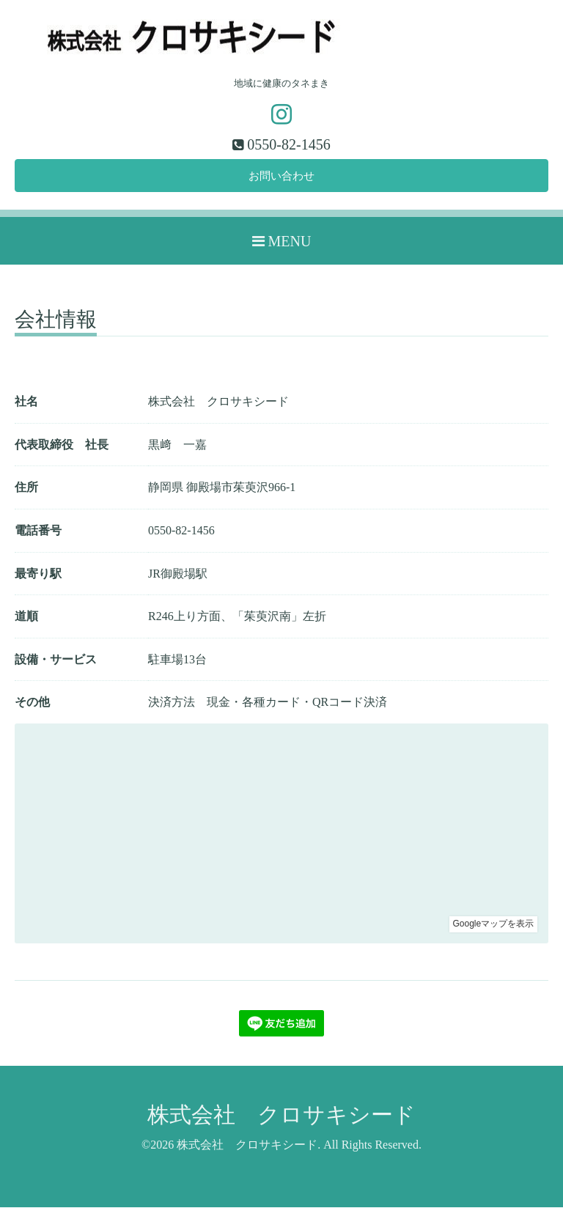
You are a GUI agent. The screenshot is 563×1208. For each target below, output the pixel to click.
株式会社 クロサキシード (281, 1115)
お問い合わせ (281, 176)
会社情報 (56, 321)
